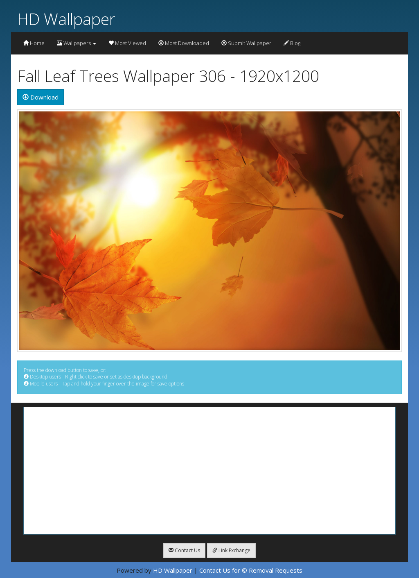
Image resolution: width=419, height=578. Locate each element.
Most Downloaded (183, 43)
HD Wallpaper (66, 18)
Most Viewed (127, 43)
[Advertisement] (209, 470)
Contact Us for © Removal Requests (250, 570)
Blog (292, 43)
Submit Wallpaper (246, 43)
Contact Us (184, 550)
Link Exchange (231, 550)
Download (41, 97)
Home (34, 43)
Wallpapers (76, 43)
